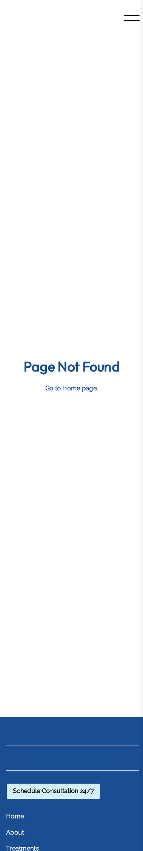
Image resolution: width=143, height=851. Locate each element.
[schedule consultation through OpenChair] (53, 791)
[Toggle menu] (132, 18)
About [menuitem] (15, 832)
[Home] (52, 18)
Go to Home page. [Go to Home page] (71, 388)
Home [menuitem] (15, 816)
